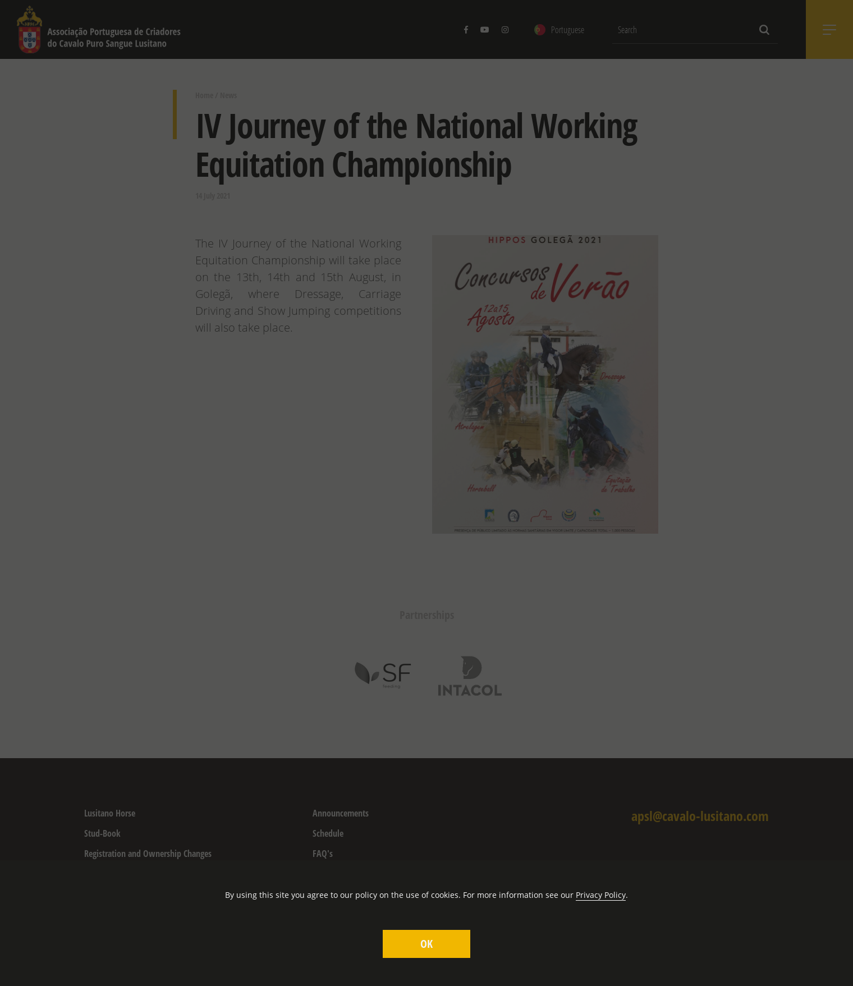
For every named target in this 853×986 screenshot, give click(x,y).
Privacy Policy (601, 894)
